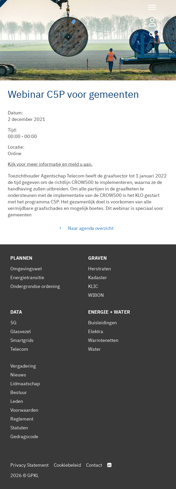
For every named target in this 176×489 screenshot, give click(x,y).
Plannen (21, 258)
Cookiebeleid (67, 465)
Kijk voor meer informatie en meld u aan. (50, 164)
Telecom (19, 349)
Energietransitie (27, 277)
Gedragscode (24, 436)
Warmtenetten (103, 340)
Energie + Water (109, 312)
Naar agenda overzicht (90, 228)
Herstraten (99, 269)
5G (13, 323)
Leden (16, 401)
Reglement (21, 419)
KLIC (93, 286)
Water (94, 349)
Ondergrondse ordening (35, 286)
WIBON (96, 295)
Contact (94, 465)
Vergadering (23, 366)
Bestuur (18, 392)
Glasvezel (20, 331)
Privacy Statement (29, 465)
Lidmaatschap (25, 384)
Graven (97, 258)
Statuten (19, 428)
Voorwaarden (24, 410)
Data (16, 312)
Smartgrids (22, 340)
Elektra (95, 331)
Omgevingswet (26, 269)
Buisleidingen (102, 323)
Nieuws (18, 375)
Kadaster (97, 277)
